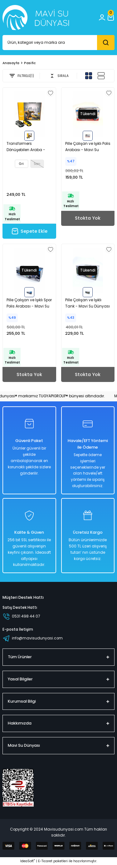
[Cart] (111, 17)
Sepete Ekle (29, 231)
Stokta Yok (87, 218)
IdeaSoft (27, 861)
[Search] (58, 42)
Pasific (30, 63)
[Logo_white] (35, 17)
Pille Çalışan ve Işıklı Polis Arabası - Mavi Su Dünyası (87, 147)
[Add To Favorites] (50, 93)
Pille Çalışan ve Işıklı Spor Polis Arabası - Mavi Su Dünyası (29, 304)
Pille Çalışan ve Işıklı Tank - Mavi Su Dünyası (87, 303)
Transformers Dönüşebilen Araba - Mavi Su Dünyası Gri (26, 147)
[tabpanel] (29, 114)
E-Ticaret (45, 861)
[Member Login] (102, 17)
